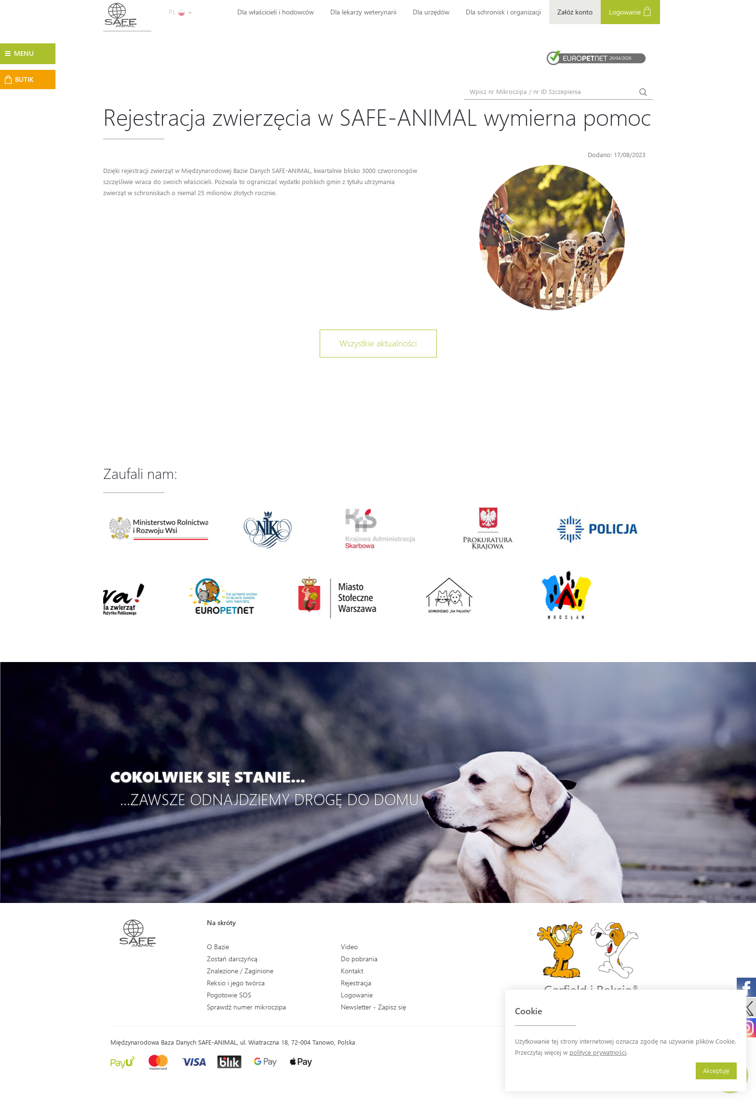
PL (180, 11)
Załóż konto (575, 11)
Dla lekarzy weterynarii (363, 11)
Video (349, 946)
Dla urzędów (431, 11)
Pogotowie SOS (229, 994)
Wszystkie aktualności (378, 343)
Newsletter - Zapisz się (373, 1006)
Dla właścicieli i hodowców (275, 11)
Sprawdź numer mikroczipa (246, 1006)
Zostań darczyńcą (232, 958)
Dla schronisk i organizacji (503, 11)
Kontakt (352, 970)
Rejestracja (356, 982)
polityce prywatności (597, 1052)
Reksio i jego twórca (236, 982)
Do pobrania (359, 958)
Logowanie (630, 11)
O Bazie (218, 946)
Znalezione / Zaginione (240, 970)
